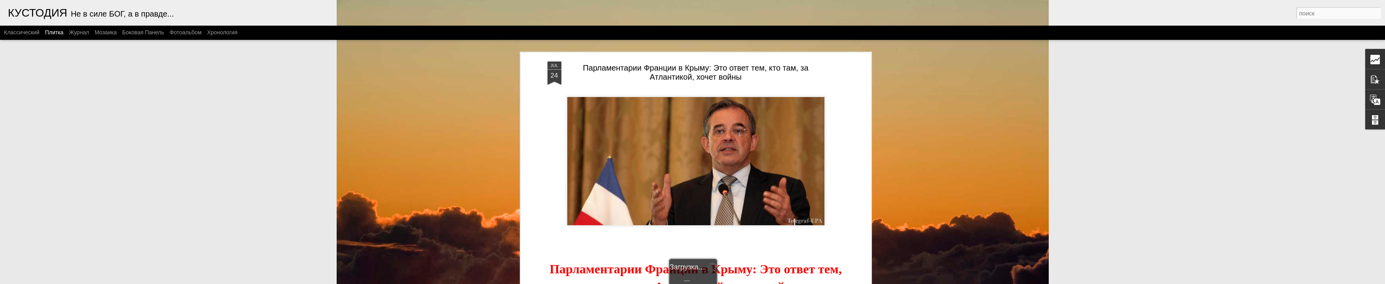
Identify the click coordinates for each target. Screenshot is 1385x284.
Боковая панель (143, 32)
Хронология (222, 32)
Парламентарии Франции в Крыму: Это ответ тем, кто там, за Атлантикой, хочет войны (695, 72)
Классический (22, 32)
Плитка (54, 32)
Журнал (79, 32)
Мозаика (106, 32)
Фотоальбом (186, 32)
